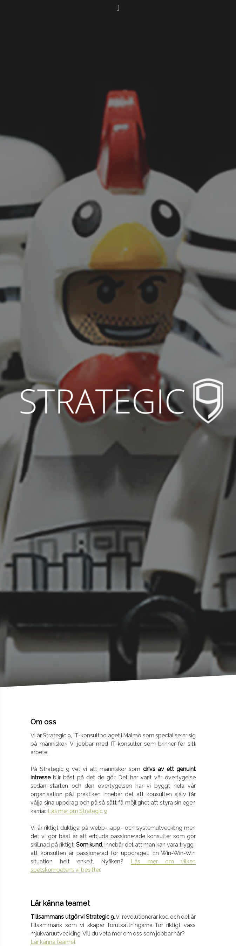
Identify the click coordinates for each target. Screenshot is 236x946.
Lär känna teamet (53, 942)
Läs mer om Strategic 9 (78, 811)
